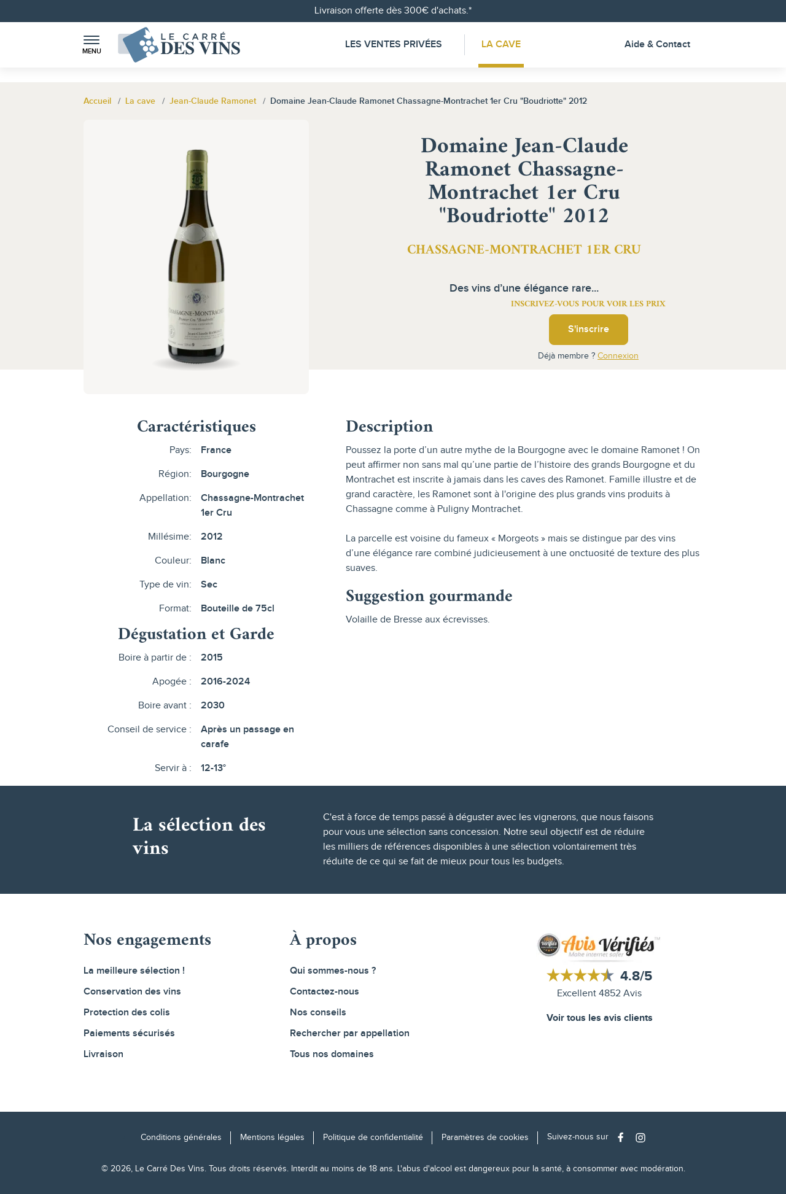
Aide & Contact (657, 44)
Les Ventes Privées (393, 44)
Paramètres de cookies (485, 1137)
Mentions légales (272, 1137)
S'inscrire (588, 329)
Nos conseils (318, 1012)
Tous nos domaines (332, 1054)
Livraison (103, 1054)
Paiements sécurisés (129, 1033)
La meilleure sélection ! (134, 971)
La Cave (501, 44)
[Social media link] (623, 1137)
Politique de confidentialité (373, 1137)
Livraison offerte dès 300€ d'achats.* (393, 11)
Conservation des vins (132, 992)
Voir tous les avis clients (600, 1018)
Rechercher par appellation (350, 1033)
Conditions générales (181, 1137)
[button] (91, 45)
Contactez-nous (324, 992)
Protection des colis (127, 1012)
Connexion (618, 356)
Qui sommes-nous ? (333, 971)
